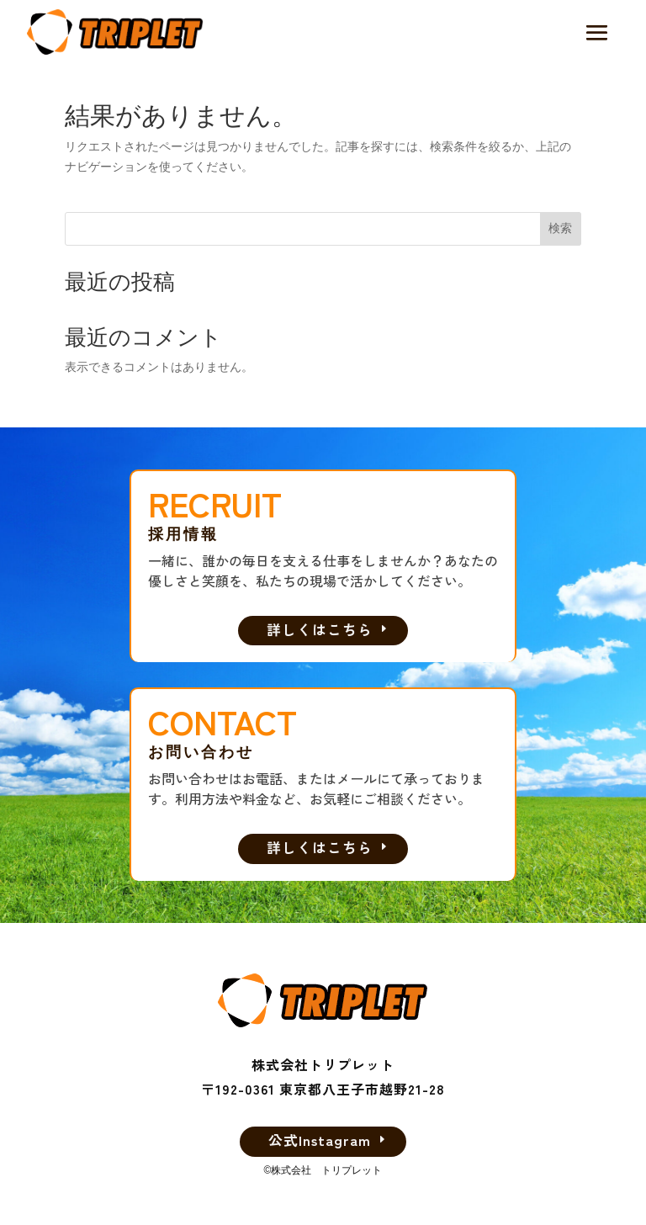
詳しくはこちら (320, 628)
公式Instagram (319, 1138)
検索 (560, 228)
